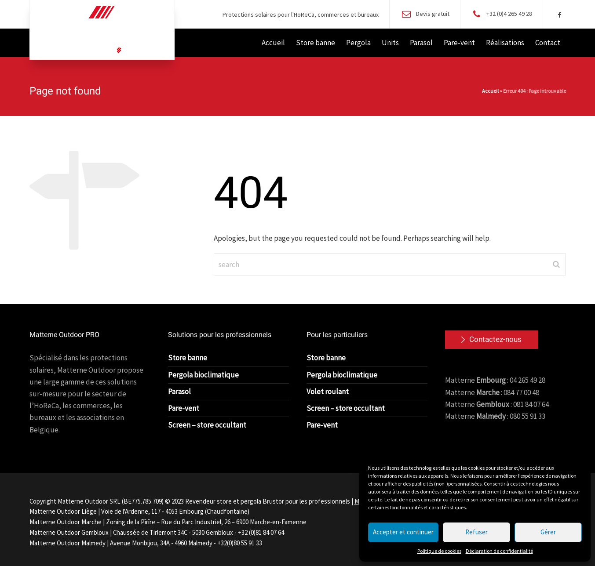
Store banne (187, 358)
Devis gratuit (432, 14)
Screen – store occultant (207, 425)
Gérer (548, 532)
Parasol (179, 391)
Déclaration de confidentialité (499, 551)
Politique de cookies (439, 551)
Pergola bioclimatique (203, 375)
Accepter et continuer (403, 532)
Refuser (476, 532)
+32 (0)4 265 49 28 (509, 14)
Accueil (490, 90)
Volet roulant (328, 391)
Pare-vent (183, 408)
